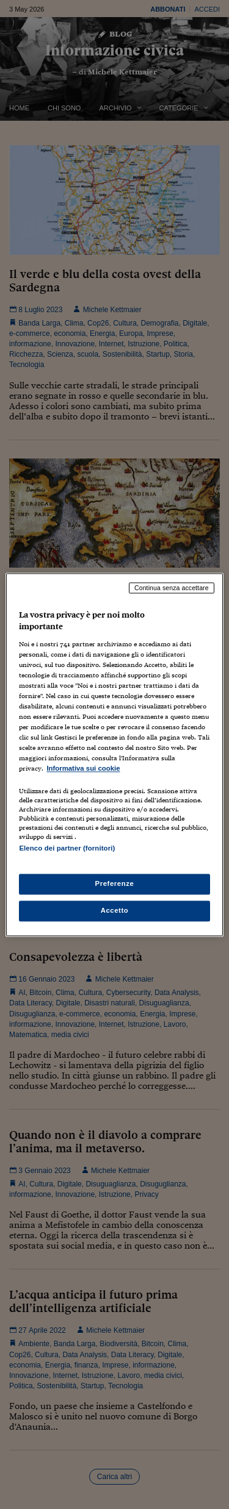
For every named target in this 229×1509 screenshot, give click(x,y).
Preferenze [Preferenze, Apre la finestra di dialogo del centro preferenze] (114, 883)
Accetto (115, 910)
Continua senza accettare (171, 587)
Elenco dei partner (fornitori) (67, 848)
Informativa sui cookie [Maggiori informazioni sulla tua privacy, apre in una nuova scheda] (83, 768)
